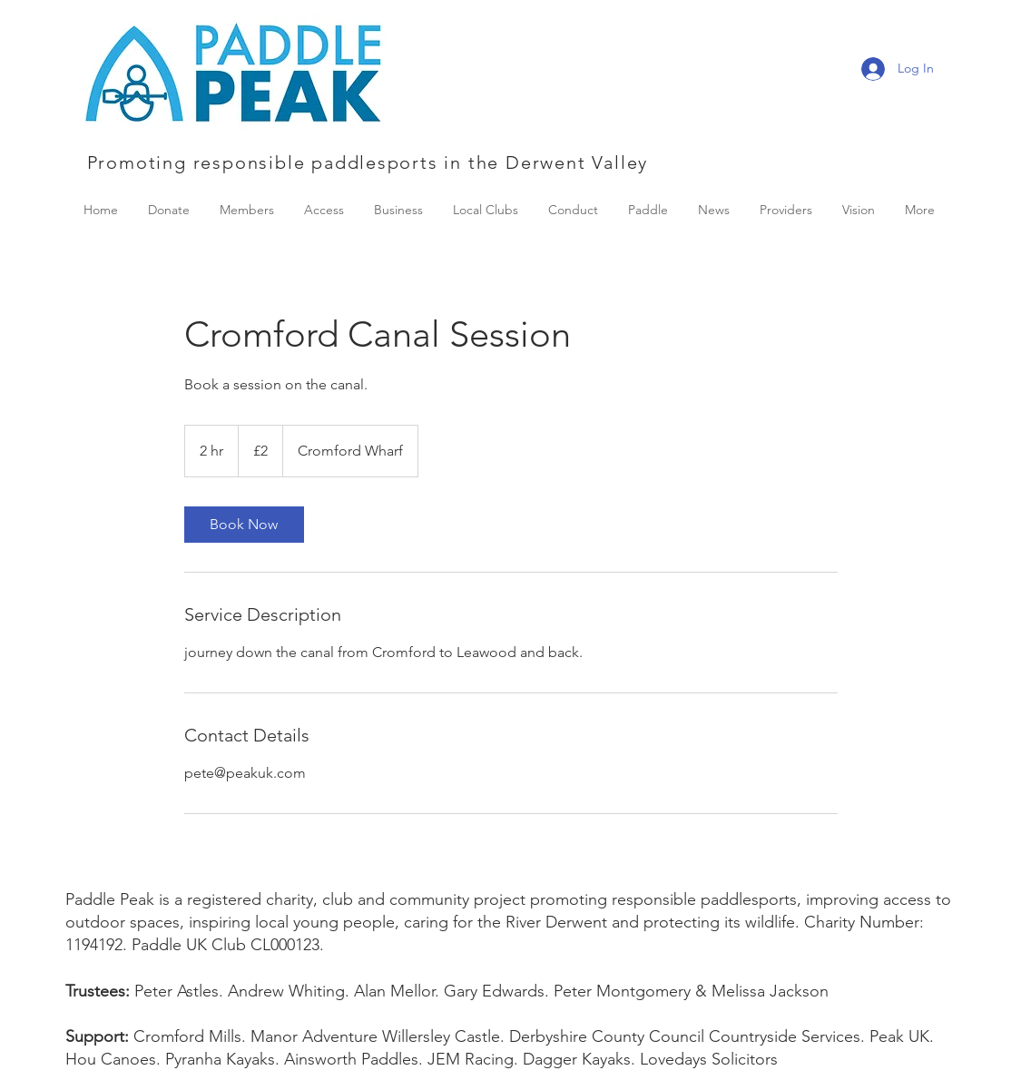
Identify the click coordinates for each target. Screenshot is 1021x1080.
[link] (244, 524)
